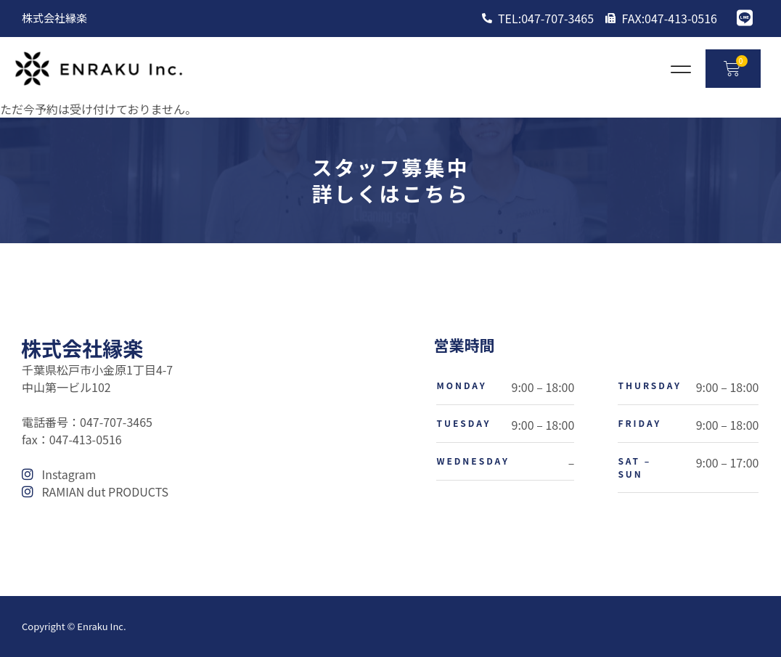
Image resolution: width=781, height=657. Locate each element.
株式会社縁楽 (82, 347)
